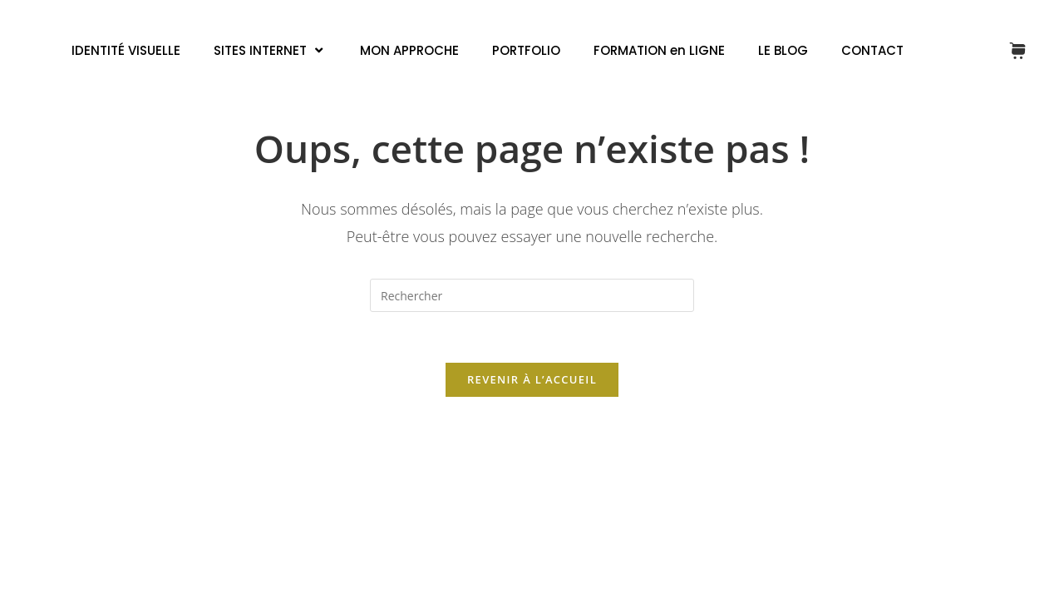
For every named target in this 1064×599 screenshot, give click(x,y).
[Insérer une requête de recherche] (532, 295)
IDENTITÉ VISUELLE (125, 50)
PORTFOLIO (526, 50)
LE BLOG (783, 50)
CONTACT (872, 50)
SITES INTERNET (270, 50)
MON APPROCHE (409, 50)
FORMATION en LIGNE (659, 50)
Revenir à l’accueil (532, 379)
